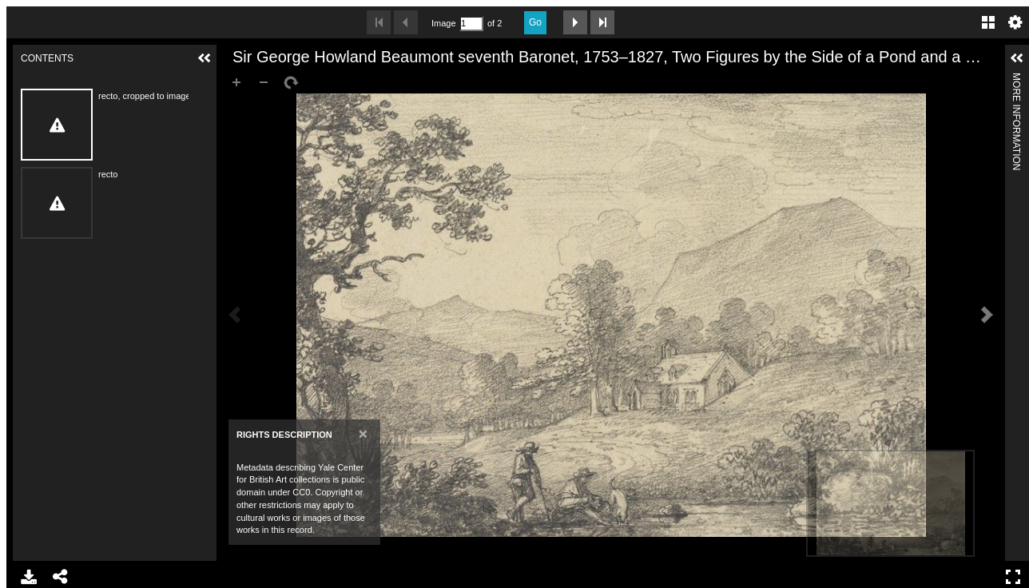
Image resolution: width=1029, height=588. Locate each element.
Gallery (988, 22)
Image (443, 23)
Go (535, 22)
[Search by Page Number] (471, 23)
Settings (1015, 22)
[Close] (363, 433)
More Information (1016, 79)
